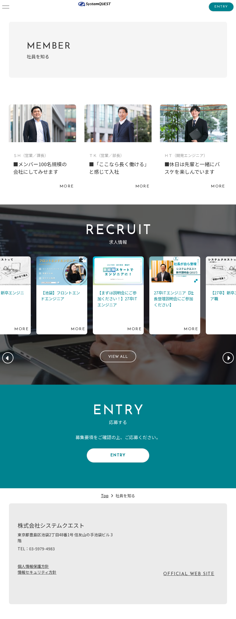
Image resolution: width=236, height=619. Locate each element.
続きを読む (42, 148)
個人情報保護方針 (33, 572)
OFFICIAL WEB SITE (188, 580)
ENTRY (221, 7)
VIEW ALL (118, 358)
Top (104, 501)
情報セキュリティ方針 (37, 578)
